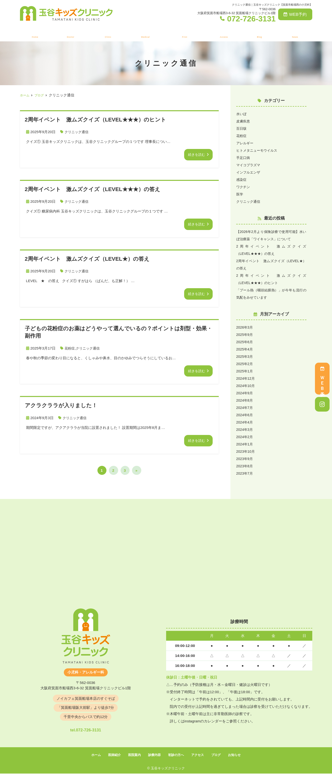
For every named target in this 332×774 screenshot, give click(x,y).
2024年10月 (246, 386)
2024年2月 (245, 437)
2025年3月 (245, 356)
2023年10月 (246, 451)
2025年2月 (245, 364)
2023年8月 (245, 466)
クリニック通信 (77, 132)
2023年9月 (245, 459)
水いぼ (241, 114)
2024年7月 (245, 407)
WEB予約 (295, 14)
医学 (240, 194)
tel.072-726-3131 (85, 728)
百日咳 (241, 128)
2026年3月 (245, 327)
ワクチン (243, 187)
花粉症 (70, 349)
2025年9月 (245, 334)
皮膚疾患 (243, 121)
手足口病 (243, 158)
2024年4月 (245, 422)
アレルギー (245, 143)
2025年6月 (245, 342)
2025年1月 (245, 371)
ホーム (33, 34)
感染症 (241, 179)
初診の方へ (185, 34)
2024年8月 (245, 400)
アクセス (225, 34)
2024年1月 (245, 444)
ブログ (260, 34)
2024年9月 (245, 393)
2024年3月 (245, 429)
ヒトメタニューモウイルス (258, 150)
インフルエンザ (249, 172)
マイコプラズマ (249, 165)
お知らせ (296, 34)
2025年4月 (245, 349)
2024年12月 (246, 378)
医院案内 (107, 34)
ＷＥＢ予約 (322, 378)
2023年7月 (245, 473)
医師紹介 (69, 34)
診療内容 (145, 34)
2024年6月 (245, 415)
